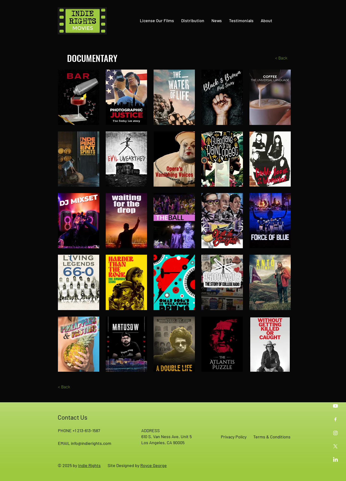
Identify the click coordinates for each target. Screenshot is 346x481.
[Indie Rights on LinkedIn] (335, 460)
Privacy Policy (234, 436)
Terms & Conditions (271, 436)
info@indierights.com (91, 443)
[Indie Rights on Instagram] (335, 433)
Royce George (153, 465)
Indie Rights (89, 465)
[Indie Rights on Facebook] (335, 419)
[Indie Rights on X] (335, 446)
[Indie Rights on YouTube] (335, 406)
